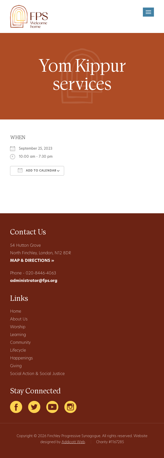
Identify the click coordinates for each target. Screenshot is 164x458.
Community (20, 343)
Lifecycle (18, 351)
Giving (16, 366)
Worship (17, 327)
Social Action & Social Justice (37, 374)
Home (15, 312)
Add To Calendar (37, 170)
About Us (18, 319)
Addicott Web (73, 442)
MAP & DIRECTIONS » (32, 261)
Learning (18, 335)
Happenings (21, 358)
